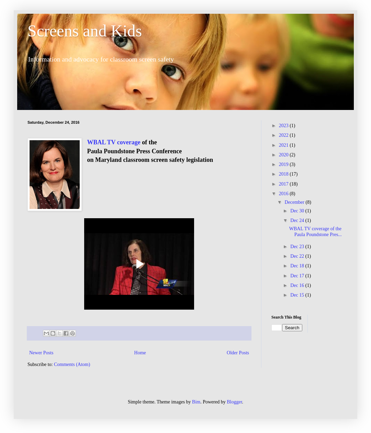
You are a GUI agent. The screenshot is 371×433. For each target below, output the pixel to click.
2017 (284, 184)
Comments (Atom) (72, 364)
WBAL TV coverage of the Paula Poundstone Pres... (316, 231)
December (294, 202)
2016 (284, 193)
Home (140, 352)
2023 (284, 125)
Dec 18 (297, 265)
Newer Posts (41, 352)
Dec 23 (297, 246)
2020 (284, 154)
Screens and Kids (84, 31)
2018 (284, 174)
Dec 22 (297, 256)
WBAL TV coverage (113, 142)
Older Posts (238, 352)
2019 (284, 164)
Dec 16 (297, 285)
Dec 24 (297, 220)
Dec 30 (297, 210)
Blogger (234, 401)
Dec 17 (297, 275)
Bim (196, 401)
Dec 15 (297, 295)
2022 (284, 135)
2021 (284, 145)
